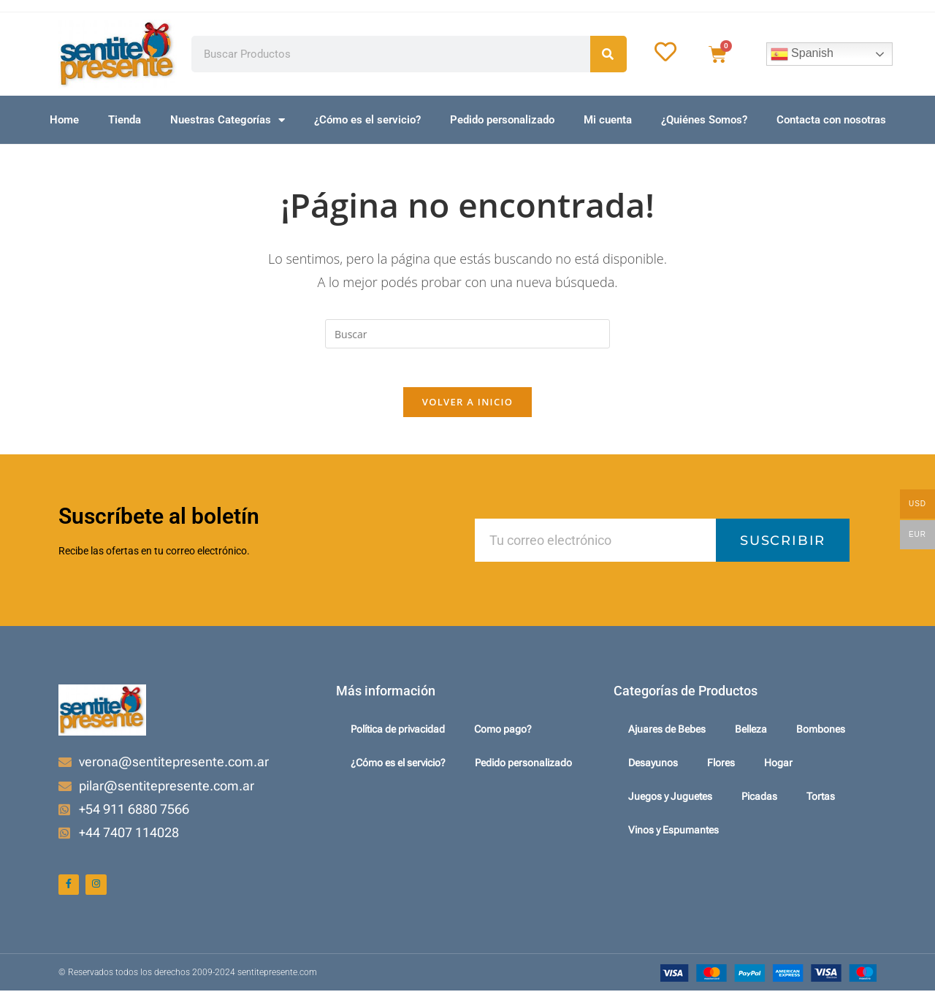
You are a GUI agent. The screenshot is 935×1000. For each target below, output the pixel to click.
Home (64, 119)
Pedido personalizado (502, 119)
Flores (721, 769)
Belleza (751, 735)
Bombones (820, 735)
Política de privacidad (398, 735)
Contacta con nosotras (831, 119)
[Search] (608, 54)
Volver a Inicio (467, 407)
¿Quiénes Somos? (704, 119)
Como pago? (503, 735)
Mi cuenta (608, 119)
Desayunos (653, 769)
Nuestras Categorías (227, 120)
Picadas (759, 803)
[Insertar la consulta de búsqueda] (467, 333)
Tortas (820, 803)
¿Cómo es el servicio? (367, 119)
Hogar (778, 769)
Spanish (802, 54)
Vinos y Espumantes (673, 836)
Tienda (124, 119)
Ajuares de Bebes (667, 735)
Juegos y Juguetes (670, 803)
